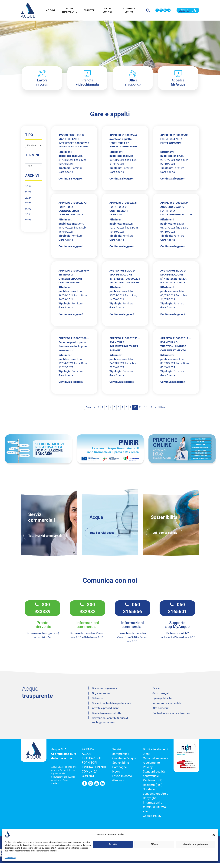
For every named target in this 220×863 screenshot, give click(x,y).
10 (135, 407)
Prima (89, 407)
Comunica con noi (129, 10)
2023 (28, 203)
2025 (28, 192)
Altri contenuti (160, 708)
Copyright (149, 798)
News (116, 771)
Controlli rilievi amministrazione (171, 713)
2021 (28, 214)
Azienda (50, 10)
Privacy (148, 767)
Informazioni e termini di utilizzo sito (154, 807)
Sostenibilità (120, 762)
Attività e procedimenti (105, 708)
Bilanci (156, 688)
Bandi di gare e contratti (106, 713)
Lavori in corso (122, 776)
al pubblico (133, 82)
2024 (28, 197)
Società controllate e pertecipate (111, 703)
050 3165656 (132, 608)
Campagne (119, 767)
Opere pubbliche (162, 698)
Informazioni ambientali (166, 703)
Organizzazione (101, 693)
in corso (42, 82)
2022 (28, 208)
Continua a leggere (71, 178)
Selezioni (97, 698)
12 (145, 407)
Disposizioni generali (104, 688)
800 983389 (42, 608)
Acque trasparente (69, 10)
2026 (28, 186)
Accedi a (178, 82)
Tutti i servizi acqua (102, 532)
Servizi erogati (160, 693)
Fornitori (89, 10)
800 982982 (87, 608)
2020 (28, 220)
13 (150, 407)
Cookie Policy (152, 816)
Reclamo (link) (153, 785)
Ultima (161, 407)
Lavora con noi (107, 10)
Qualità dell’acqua (124, 758)
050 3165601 (177, 608)
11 (140, 407)
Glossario (118, 780)
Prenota (87, 82)
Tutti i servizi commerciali (45, 535)
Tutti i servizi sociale (164, 532)
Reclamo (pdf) (152, 780)
